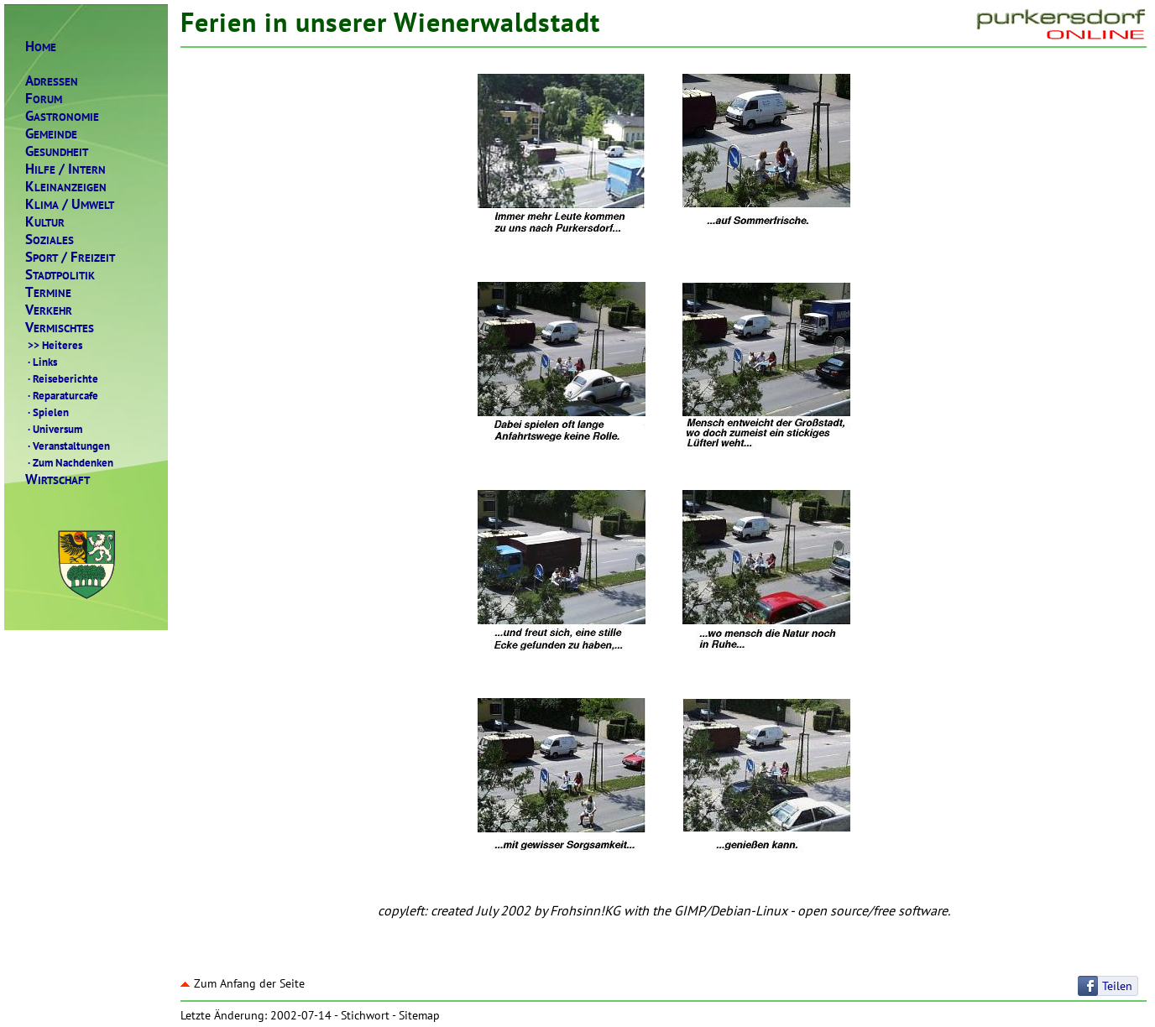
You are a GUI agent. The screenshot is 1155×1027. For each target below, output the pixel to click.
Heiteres (53, 344)
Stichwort (365, 1015)
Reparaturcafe (61, 395)
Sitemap (419, 1015)
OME (40, 46)
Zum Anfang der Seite (242, 983)
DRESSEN (51, 81)
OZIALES (49, 239)
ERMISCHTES (59, 327)
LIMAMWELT (69, 204)
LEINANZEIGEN (66, 186)
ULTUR (45, 222)
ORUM (43, 98)
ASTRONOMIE (62, 116)
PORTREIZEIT (70, 257)
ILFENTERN (65, 169)
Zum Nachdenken (69, 462)
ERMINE (48, 292)
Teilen (1117, 985)
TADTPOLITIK (60, 275)
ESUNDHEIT (56, 151)
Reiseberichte (61, 378)
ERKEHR (48, 310)
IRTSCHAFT (57, 479)
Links (41, 361)
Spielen (47, 412)
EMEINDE (51, 134)
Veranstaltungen (67, 445)
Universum (53, 428)
